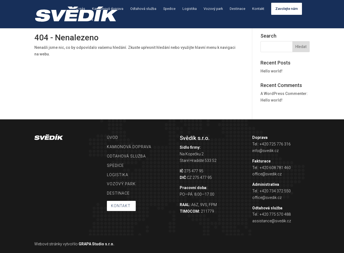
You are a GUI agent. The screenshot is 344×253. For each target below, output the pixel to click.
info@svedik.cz (265, 150)
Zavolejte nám (286, 9)
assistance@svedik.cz (271, 221)
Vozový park (213, 9)
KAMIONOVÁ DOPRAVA (129, 147)
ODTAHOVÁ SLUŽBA (126, 156)
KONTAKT (121, 206)
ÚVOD (112, 137)
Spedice (169, 9)
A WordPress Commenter (283, 93)
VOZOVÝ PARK (121, 184)
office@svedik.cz (267, 174)
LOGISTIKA (117, 175)
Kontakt (258, 9)
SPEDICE (115, 165)
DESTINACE (118, 193)
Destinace (237, 9)
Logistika (189, 9)
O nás (80, 9)
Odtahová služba (143, 9)
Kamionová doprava (107, 9)
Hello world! (271, 71)
